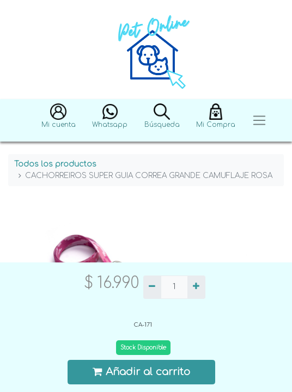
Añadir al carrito (142, 371)
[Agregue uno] (196, 287)
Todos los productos (55, 164)
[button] (58, 120)
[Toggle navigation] (259, 120)
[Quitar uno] (152, 287)
